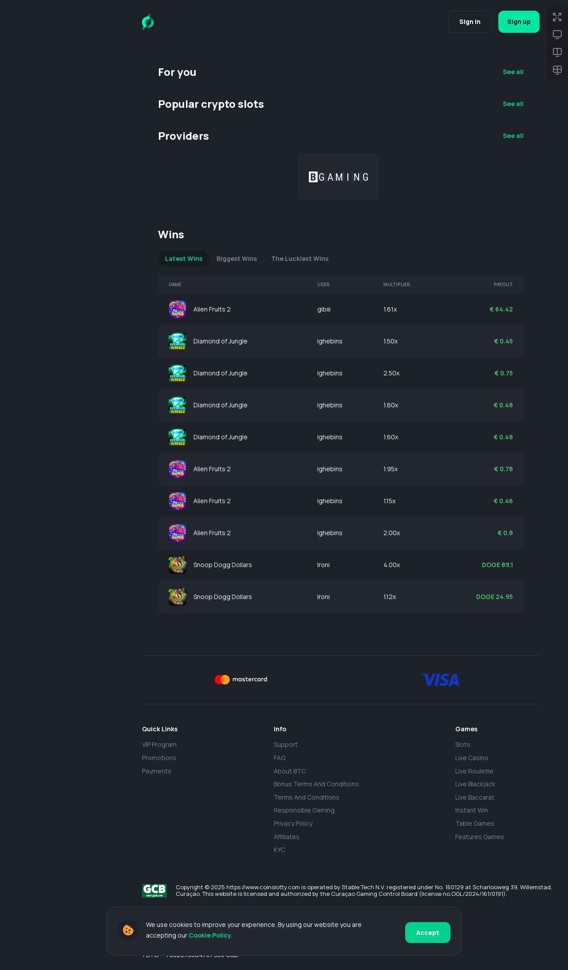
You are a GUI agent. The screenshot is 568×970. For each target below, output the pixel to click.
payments (156, 771)
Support (286, 744)
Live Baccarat (474, 797)
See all (513, 71)
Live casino (472, 757)
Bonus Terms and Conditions (316, 784)
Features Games (479, 836)
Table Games (474, 823)
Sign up (517, 21)
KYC (279, 849)
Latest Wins (183, 258)
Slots (462, 744)
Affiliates (287, 836)
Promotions (159, 757)
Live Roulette (474, 771)
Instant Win (471, 810)
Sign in (465, 21)
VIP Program (159, 744)
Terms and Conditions (306, 797)
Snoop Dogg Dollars (222, 564)
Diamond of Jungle (220, 341)
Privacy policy (293, 823)
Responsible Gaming (304, 810)
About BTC (290, 771)
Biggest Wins (237, 258)
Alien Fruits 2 (212, 309)
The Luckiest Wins (299, 258)
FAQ (279, 757)
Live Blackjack (475, 784)
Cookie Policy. (211, 936)
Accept (427, 931)
